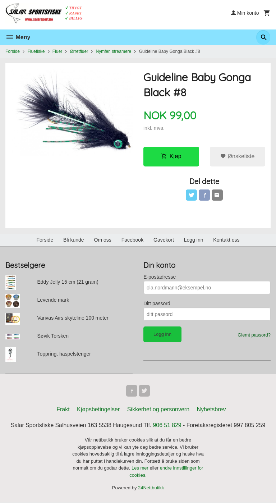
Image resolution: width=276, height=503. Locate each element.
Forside (12, 51)
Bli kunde (73, 240)
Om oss (102, 240)
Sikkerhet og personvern (158, 410)
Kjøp (171, 156)
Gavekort (163, 240)
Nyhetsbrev (211, 410)
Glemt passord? (254, 335)
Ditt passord (156, 304)
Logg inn (193, 240)
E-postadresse (159, 277)
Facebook (132, 240)
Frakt (62, 410)
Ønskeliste (237, 156)
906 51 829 (167, 425)
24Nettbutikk (151, 488)
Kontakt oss (226, 240)
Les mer (141, 468)
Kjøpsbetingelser (98, 410)
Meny (17, 37)
